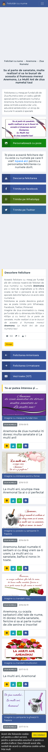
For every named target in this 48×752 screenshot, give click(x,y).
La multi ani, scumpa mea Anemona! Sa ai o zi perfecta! (23, 491)
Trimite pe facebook (20, 189)
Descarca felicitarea (19, 178)
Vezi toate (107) (16, 376)
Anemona (31, 61)
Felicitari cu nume (13, 61)
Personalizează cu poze (21, 143)
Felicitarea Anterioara (20, 355)
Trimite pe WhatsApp (20, 199)
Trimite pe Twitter (18, 210)
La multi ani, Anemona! (19, 676)
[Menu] (42, 3)
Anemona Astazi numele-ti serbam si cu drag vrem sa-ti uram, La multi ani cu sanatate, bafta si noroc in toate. (23, 553)
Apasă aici (21, 161)
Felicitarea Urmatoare (21, 365)
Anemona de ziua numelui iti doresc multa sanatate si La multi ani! (23, 434)
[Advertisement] (24, 33)
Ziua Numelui (10, 425)
